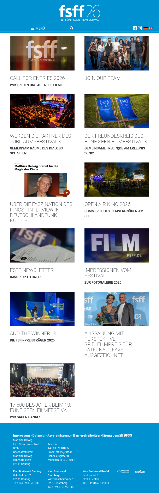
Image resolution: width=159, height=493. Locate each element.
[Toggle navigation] (100, 28)
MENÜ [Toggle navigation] (38, 28)
